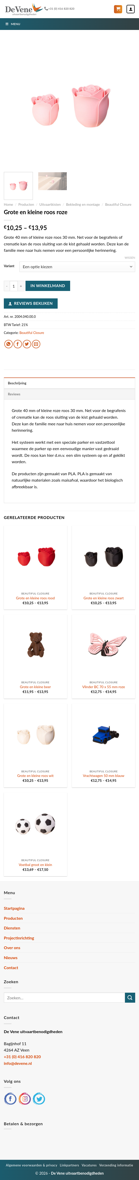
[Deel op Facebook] (18, 344)
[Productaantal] (14, 286)
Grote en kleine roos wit (35, 776)
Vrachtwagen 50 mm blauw (103, 776)
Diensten (12, 927)
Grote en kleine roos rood (35, 598)
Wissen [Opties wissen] (130, 257)
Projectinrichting (19, 937)
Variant (9, 266)
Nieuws (11, 957)
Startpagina (14, 908)
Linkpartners (69, 1165)
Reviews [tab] (14, 394)
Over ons (12, 947)
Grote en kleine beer (35, 687)
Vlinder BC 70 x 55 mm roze (103, 687)
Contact (11, 967)
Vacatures (89, 1165)
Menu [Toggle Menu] (12, 24)
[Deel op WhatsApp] (8, 344)
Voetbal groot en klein (35, 865)
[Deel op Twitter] (27, 344)
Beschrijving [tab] (17, 383)
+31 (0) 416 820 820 (59, 8)
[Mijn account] (131, 9)
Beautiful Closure (118, 204)
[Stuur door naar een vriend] (36, 344)
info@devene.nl (18, 1063)
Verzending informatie (116, 1165)
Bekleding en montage (83, 204)
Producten (26, 204)
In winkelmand (47, 285)
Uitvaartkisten (50, 204)
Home (8, 204)
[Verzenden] (130, 998)
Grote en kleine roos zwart (104, 598)
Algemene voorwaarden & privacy (31, 1165)
